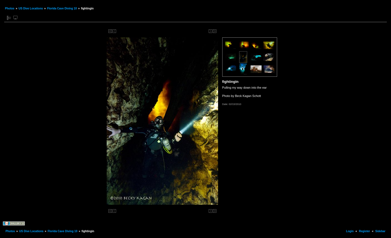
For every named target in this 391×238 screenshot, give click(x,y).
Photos (9, 8)
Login (350, 231)
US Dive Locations (31, 8)
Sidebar (380, 231)
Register (364, 231)
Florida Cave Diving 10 (62, 8)
